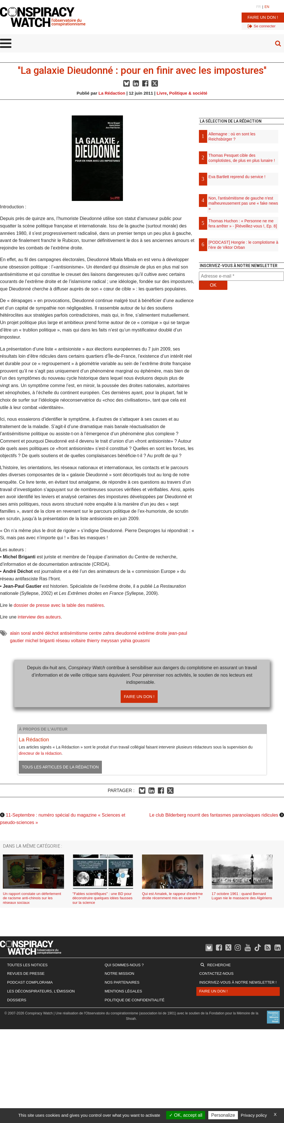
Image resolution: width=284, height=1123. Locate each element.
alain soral (20, 633)
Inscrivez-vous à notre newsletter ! (238, 982)
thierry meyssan (103, 640)
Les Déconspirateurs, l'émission (41, 991)
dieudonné (126, 633)
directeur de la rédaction (40, 753)
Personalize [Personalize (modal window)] (223, 1115)
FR (258, 7)
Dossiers (16, 1000)
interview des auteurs (39, 617)
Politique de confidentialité (134, 1000)
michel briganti (39, 640)
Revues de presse (26, 973)
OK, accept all (185, 1115)
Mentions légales (123, 991)
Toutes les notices (27, 965)
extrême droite (152, 633)
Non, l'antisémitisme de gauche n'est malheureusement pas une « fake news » (243, 203)
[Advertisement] (241, 354)
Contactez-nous (216, 973)
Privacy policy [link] (254, 1115)
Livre (162, 93)
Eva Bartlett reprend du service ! (237, 176)
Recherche (219, 965)
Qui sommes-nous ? (124, 965)
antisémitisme (74, 633)
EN (267, 7)
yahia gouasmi (135, 640)
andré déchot (45, 633)
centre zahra (101, 633)
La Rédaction (111, 93)
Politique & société (188, 93)
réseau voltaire (71, 640)
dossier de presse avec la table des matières (59, 605)
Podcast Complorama (30, 982)
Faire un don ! (263, 17)
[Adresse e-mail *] (241, 276)
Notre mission (119, 973)
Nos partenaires (122, 982)
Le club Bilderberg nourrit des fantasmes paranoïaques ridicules (213, 815)
